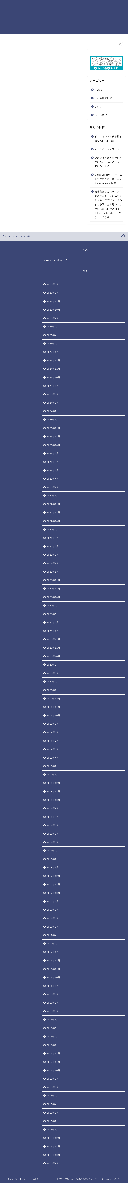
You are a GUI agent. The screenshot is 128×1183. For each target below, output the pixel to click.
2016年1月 (53, 1045)
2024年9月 (53, 386)
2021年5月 (53, 614)
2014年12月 (53, 1138)
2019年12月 (53, 698)
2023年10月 (53, 445)
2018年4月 (53, 842)
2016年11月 (53, 969)
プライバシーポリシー (18, 1179)
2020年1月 (53, 690)
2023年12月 (53, 428)
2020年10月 (53, 656)
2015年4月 (53, 1104)
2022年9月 (53, 529)
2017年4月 (53, 935)
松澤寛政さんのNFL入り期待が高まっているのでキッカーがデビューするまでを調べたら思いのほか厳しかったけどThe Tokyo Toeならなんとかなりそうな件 (108, 205)
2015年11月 (53, 1062)
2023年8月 (53, 462)
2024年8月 (53, 394)
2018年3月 (53, 850)
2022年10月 (53, 521)
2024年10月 (53, 377)
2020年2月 (53, 681)
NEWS (98, 90)
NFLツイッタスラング (107, 149)
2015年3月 (53, 1113)
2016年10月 (53, 977)
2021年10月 (53, 597)
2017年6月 (53, 918)
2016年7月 (53, 1003)
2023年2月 (53, 487)
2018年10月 (53, 800)
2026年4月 (53, 284)
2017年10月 (53, 893)
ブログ (98, 106)
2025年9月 (53, 318)
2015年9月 (53, 1079)
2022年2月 (53, 563)
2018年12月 (53, 783)
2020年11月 (53, 648)
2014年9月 (53, 1163)
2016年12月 (53, 960)
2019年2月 (53, 766)
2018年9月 (53, 808)
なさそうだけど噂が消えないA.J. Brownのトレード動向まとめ (108, 162)
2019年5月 (53, 749)
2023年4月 (53, 479)
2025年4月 (53, 335)
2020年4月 (53, 673)
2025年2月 (53, 343)
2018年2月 (53, 859)
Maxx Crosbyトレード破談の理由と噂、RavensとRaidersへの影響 (108, 179)
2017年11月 (53, 884)
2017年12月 (53, 876)
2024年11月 (53, 369)
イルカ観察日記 (103, 98)
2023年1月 (53, 495)
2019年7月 (53, 741)
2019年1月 (53, 774)
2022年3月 (53, 555)
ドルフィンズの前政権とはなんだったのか (108, 138)
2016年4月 (53, 1019)
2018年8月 (53, 817)
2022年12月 (53, 504)
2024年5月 (53, 403)
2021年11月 (53, 588)
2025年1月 (53, 352)
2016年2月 (53, 1036)
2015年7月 (53, 1095)
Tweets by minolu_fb (55, 260)
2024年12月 (53, 360)
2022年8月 (53, 538)
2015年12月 (53, 1053)
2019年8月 (53, 732)
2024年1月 (53, 419)
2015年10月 (53, 1070)
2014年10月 (53, 1155)
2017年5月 (53, 927)
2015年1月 (53, 1129)
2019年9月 (53, 724)
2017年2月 (53, 943)
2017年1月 (53, 952)
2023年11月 (53, 436)
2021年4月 (53, 622)
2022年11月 (53, 512)
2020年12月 (53, 639)
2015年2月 (53, 1121)
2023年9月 (53, 453)
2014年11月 (53, 1146)
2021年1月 (53, 631)
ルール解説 (101, 115)
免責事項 (37, 1179)
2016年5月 (53, 1011)
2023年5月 (53, 470)
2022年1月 (53, 572)
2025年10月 (53, 310)
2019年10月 (53, 715)
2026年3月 (53, 293)
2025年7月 (53, 326)
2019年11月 (53, 707)
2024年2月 (53, 411)
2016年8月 (53, 994)
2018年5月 (53, 834)
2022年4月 (53, 546)
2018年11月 (53, 791)
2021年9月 (53, 605)
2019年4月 (53, 758)
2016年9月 (53, 986)
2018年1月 (53, 867)
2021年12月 (53, 580)
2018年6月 (53, 825)
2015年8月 (53, 1087)
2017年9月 (53, 901)
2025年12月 (53, 301)
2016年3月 (53, 1028)
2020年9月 (53, 664)
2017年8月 (53, 910)
